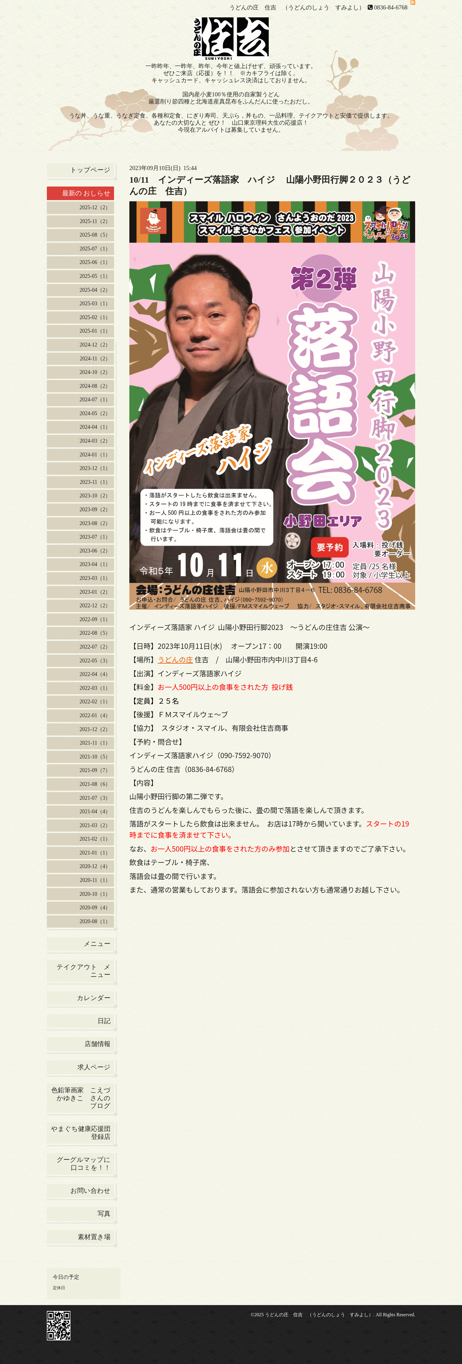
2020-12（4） (95, 866)
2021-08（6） (95, 784)
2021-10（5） (95, 757)
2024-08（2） (95, 386)
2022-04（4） (95, 674)
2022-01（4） (95, 715)
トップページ (90, 170)
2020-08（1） (95, 921)
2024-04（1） (95, 427)
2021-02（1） (95, 839)
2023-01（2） (95, 592)
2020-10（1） (95, 894)
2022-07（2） (95, 647)
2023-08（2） (95, 523)
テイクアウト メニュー (83, 970)
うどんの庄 (175, 659)
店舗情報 (97, 1044)
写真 (104, 1213)
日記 (104, 1021)
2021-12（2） (95, 729)
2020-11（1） (95, 880)
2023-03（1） (95, 578)
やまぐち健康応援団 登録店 (82, 1132)
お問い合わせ (90, 1190)
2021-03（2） (95, 825)
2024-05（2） (95, 413)
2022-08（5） (95, 633)
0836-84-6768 (390, 7)
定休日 (59, 1288)
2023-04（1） (95, 564)
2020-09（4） (95, 908)
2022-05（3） (95, 661)
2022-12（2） (95, 605)
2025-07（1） (95, 249)
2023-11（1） (95, 482)
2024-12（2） (95, 345)
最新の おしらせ (86, 193)
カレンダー (93, 998)
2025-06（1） (95, 262)
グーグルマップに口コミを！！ (83, 1163)
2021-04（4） (95, 811)
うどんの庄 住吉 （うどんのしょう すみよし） (319, 1314)
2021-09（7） (95, 770)
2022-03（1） (95, 688)
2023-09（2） (95, 509)
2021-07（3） (95, 798)
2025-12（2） (95, 207)
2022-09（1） (95, 619)
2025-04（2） (95, 290)
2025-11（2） (95, 221)
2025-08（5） (95, 235)
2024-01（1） (95, 455)
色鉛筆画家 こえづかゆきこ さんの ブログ (80, 1097)
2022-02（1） (95, 702)
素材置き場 (94, 1237)
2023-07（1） (95, 537)
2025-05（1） (95, 276)
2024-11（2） (95, 359)
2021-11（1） (95, 743)
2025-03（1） (95, 303)
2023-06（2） (95, 551)
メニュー (97, 943)
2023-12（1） (95, 468)
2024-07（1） (95, 400)
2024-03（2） (95, 441)
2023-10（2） (95, 496)
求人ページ (93, 1067)
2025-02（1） (95, 317)
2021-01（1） (95, 853)
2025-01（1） (95, 331)
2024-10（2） (95, 372)
